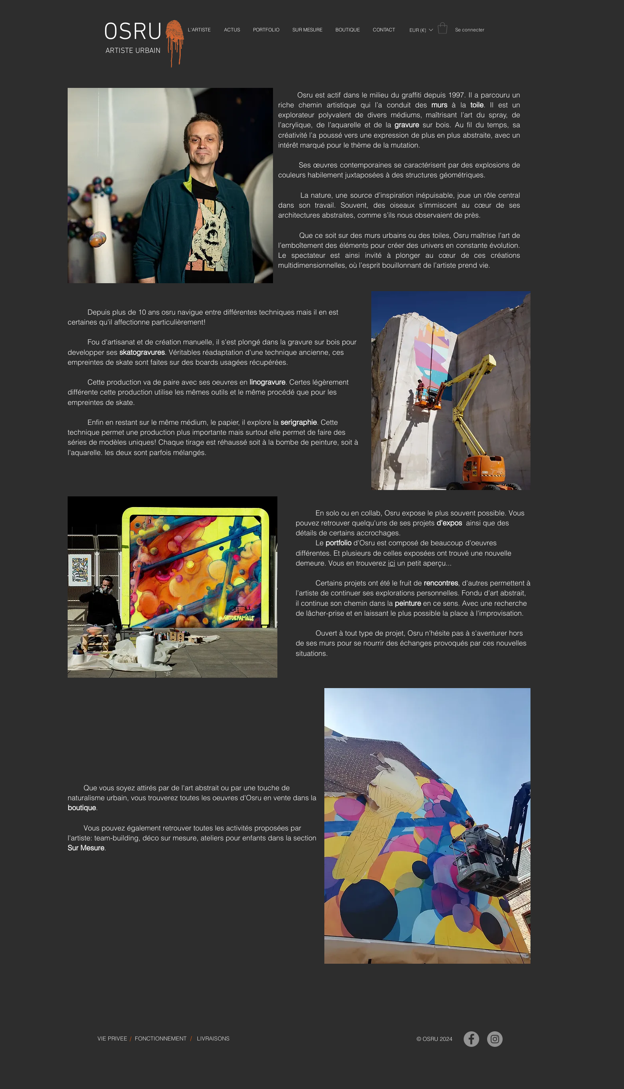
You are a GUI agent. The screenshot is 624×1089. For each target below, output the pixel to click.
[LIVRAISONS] (213, 1039)
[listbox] (421, 30)
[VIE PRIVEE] (112, 1039)
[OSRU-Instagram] (495, 1039)
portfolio (338, 542)
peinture (408, 603)
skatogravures (142, 352)
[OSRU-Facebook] (471, 1039)
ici (391, 563)
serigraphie (299, 422)
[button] (421, 30)
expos (452, 522)
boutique (82, 807)
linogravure (267, 382)
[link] (442, 28)
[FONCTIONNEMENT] (161, 1039)
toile (477, 104)
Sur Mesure (86, 847)
